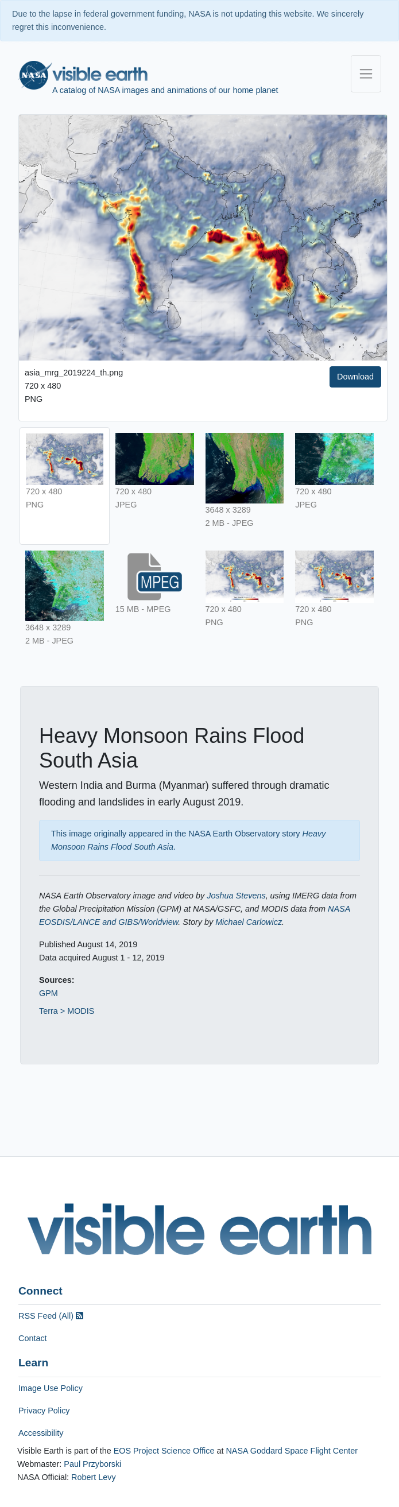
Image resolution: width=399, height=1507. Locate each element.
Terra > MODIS (66, 1011)
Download (355, 376)
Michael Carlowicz (248, 922)
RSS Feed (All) (50, 1315)
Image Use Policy (50, 1388)
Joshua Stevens (236, 895)
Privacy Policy (44, 1410)
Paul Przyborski (92, 1464)
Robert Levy (93, 1477)
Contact (32, 1338)
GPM (48, 993)
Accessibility (40, 1433)
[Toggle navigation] (366, 73)
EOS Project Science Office (164, 1450)
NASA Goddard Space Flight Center (292, 1450)
